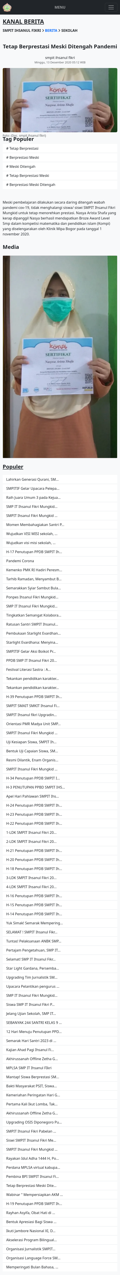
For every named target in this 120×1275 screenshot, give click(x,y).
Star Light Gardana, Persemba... (32, 968)
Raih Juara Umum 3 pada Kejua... (33, 497)
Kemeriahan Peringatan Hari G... (33, 1095)
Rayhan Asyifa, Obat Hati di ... (30, 1212)
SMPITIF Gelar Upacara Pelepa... (32, 488)
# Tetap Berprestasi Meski (27, 175)
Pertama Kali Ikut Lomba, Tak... (32, 1104)
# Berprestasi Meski (22, 157)
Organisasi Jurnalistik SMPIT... (30, 1249)
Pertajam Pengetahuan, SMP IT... (33, 950)
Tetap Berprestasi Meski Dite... (31, 1185)
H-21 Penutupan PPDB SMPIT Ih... (34, 850)
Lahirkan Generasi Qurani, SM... (32, 479)
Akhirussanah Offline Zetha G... (32, 1058)
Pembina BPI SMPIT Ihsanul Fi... (32, 1176)
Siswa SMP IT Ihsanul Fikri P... (30, 1004)
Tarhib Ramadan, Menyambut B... (34, 579)
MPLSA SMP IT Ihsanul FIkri (28, 1067)
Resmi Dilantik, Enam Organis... (32, 760)
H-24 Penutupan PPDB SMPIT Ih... (34, 805)
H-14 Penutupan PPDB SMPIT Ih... (34, 914)
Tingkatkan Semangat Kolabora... (33, 615)
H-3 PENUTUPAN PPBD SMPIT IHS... (35, 787)
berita (51, 30)
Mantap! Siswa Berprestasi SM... (32, 1076)
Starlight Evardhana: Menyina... (32, 642)
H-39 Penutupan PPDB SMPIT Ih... (34, 696)
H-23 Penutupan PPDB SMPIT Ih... (34, 814)
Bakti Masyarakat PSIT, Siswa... (31, 1086)
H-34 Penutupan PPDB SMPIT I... (33, 778)
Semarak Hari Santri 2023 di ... (31, 1040)
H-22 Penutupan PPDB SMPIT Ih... (34, 823)
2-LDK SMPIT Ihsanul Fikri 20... (31, 841)
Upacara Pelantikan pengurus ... (32, 986)
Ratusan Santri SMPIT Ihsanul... (32, 624)
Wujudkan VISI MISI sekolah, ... (31, 533)
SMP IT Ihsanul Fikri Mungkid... (31, 506)
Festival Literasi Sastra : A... (28, 669)
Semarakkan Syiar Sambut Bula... (33, 588)
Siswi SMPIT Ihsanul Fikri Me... (31, 1140)
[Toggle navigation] (111, 7)
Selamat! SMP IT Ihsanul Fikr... (31, 959)
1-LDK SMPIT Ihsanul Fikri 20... (31, 832)
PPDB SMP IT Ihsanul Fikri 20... (31, 660)
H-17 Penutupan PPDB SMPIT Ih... (34, 551)
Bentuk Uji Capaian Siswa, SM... (32, 751)
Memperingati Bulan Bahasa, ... (32, 1267)
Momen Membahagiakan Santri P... (35, 524)
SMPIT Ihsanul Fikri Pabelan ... (31, 1131)
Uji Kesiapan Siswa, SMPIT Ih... (31, 742)
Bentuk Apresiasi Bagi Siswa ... (31, 1221)
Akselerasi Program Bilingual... (31, 1239)
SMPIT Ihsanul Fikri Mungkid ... (31, 515)
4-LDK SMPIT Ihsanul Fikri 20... (31, 886)
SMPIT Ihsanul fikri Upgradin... (31, 714)
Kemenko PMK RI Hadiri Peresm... (34, 570)
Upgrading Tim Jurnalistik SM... (31, 977)
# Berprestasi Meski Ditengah (30, 184)
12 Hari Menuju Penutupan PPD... (34, 1031)
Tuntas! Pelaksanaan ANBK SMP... (33, 941)
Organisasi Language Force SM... (33, 1258)
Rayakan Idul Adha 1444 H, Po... (32, 1158)
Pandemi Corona (20, 560)
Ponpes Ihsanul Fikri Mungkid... (32, 597)
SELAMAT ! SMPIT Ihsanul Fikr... (31, 932)
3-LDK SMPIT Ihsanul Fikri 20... (31, 877)
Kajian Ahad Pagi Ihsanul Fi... (30, 1049)
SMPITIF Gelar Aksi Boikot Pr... (31, 651)
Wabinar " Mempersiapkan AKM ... (34, 1194)
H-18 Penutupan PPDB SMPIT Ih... (34, 868)
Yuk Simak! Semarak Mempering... (34, 923)
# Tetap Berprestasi (22, 148)
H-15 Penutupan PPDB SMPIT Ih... (34, 904)
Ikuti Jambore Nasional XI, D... (30, 1230)
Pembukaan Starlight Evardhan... (33, 633)
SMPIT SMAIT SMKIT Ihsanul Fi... (32, 705)
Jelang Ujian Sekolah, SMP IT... (31, 1013)
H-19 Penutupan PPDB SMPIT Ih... (34, 1203)
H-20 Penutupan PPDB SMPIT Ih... (34, 859)
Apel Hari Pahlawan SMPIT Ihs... (32, 796)
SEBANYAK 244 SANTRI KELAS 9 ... (34, 1022)
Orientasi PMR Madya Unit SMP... (33, 723)
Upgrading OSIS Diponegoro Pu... (34, 1122)
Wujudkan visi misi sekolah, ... (31, 542)
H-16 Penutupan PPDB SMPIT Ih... (34, 895)
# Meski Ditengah (20, 166)
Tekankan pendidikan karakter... (32, 678)
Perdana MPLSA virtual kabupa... (33, 1167)
